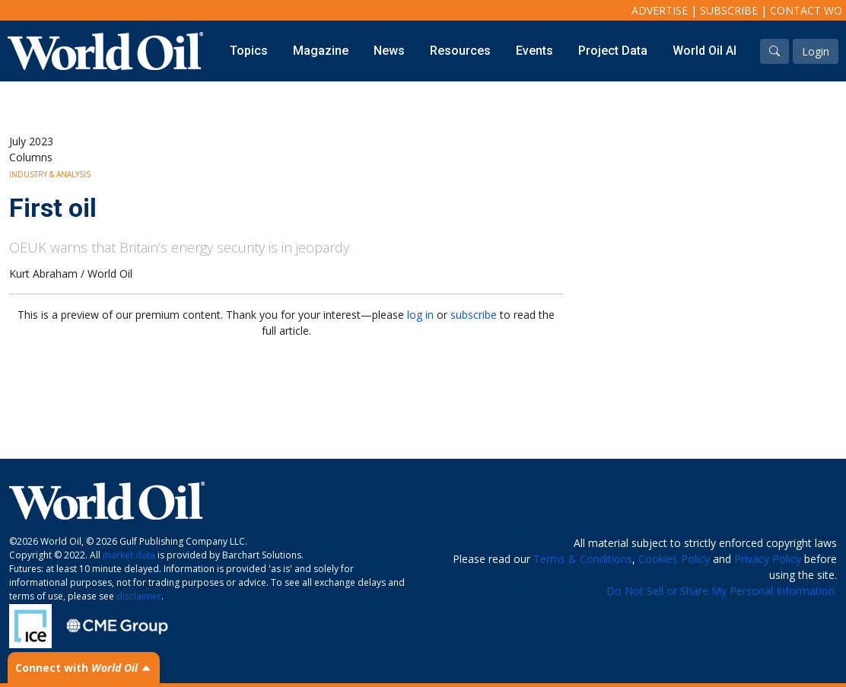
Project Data (612, 50)
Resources (460, 50)
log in (420, 314)
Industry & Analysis (50, 174)
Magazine (320, 50)
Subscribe (729, 10)
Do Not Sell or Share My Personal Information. (721, 591)
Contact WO (806, 10)
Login (815, 51)
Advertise (659, 10)
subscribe (473, 314)
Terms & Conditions (582, 559)
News (389, 50)
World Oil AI (704, 50)
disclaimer (138, 596)
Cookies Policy (674, 559)
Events (534, 50)
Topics (249, 50)
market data (129, 555)
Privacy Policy (767, 559)
